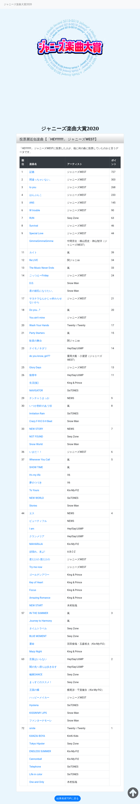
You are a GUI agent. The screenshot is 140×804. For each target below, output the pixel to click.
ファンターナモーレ (40, 720)
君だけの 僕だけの (39, 559)
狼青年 (33, 375)
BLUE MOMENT (38, 636)
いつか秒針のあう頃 (40, 405)
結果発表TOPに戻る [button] (67, 798)
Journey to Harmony (40, 620)
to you (32, 187)
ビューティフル (38, 520)
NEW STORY (36, 428)
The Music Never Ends (41, 267)
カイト (33, 252)
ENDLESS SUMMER (40, 751)
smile (32, 728)
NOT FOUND (36, 436)
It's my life (34, 474)
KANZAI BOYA (37, 735)
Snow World (36, 444)
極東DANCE (35, 674)
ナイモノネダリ (38, 348)
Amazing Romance (39, 597)
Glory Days (35, 367)
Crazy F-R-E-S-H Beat (40, 421)
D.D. (31, 283)
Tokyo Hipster (37, 743)
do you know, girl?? (39, 356)
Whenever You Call (39, 459)
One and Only (36, 782)
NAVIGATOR (36, 390)
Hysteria (34, 705)
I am (31, 528)
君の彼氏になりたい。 (41, 290)
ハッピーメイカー (39, 697)
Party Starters (37, 333)
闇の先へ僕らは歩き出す (43, 666)
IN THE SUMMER (38, 613)
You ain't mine (37, 317)
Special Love (36, 233)
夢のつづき (35, 482)
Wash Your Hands (39, 325)
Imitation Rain (37, 413)
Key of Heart (36, 582)
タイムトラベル (38, 628)
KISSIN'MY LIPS (38, 712)
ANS (31, 202)
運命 (31, 643)
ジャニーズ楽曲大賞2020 (18, 4)
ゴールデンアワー (39, 574)
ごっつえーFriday (39, 275)
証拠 (31, 171)
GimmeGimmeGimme (41, 241)
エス (31, 513)
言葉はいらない (38, 659)
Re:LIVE (33, 260)
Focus (32, 590)
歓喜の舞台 (35, 340)
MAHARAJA (36, 544)
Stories (33, 505)
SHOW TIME (36, 467)
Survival (33, 225)
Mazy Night (35, 651)
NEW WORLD (36, 497)
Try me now (35, 567)
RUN (31, 218)
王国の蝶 (34, 689)
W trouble (34, 210)
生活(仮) (34, 382)
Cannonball (35, 758)
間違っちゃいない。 (40, 179)
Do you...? (34, 309)
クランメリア (36, 536)
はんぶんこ (35, 194)
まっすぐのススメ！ (40, 682)
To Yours (34, 490)
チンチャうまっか (39, 398)
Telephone (35, 766)
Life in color (35, 774)
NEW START (36, 605)
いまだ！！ (35, 451)
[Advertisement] (70, 102)
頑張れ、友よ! (37, 551)
